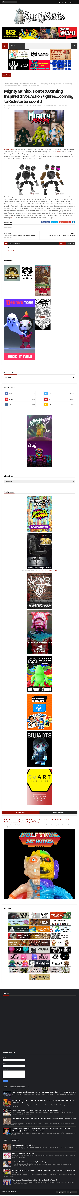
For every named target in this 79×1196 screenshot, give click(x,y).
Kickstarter (26, 84)
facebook (70, 244)
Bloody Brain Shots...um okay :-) (23, 1146)
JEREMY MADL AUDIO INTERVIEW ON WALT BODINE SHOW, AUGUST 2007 (38, 1112)
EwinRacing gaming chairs (49, 571)
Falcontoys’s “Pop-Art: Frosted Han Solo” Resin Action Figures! (34, 1181)
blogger (62, 244)
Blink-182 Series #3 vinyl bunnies (23, 1155)
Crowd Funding (13, 84)
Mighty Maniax (9, 150)
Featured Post (20, 814)
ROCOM (40, 84)
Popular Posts (58, 814)
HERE (58, 153)
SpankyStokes (48, 84)
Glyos (20, 84)
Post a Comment (11, 251)
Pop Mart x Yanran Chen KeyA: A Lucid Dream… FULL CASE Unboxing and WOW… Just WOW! (44, 1093)
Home (6, 84)
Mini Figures (33, 84)
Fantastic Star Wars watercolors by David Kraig (29, 1163)
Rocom (20, 153)
